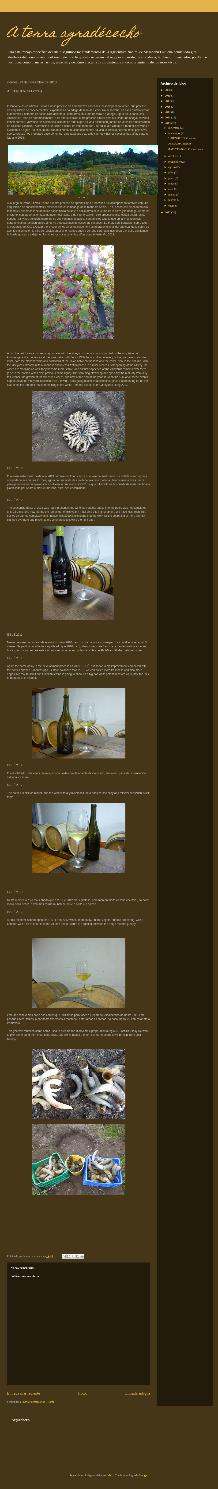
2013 (168, 123)
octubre (172, 156)
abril (171, 189)
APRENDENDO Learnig (182, 138)
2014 (168, 117)
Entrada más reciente (23, 1393)
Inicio (82, 1393)
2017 (168, 101)
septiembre (174, 161)
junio (171, 178)
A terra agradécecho (73, 34)
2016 (168, 106)
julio (171, 172)
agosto (172, 167)
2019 (168, 95)
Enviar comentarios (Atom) (38, 1401)
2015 (168, 112)
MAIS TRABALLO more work (185, 149)
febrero (172, 200)
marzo (172, 194)
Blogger (143, 1475)
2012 (168, 212)
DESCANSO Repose (180, 143)
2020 (168, 90)
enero (171, 205)
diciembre (174, 127)
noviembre (174, 133)
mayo (171, 183)
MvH (110, 1475)
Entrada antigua (137, 1393)
